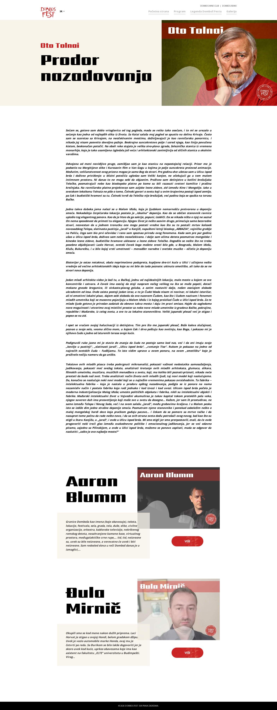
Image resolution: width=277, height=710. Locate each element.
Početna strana (158, 9)
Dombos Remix (229, 4)
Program (179, 9)
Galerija (231, 9)
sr (61, 9)
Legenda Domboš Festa (206, 9)
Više (187, 541)
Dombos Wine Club (209, 4)
